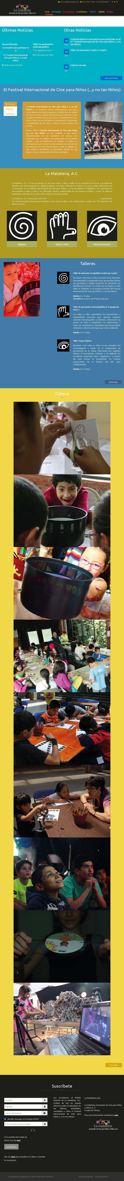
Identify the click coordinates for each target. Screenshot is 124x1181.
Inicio (47, 12)
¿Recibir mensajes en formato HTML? (21, 1119)
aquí (18, 1140)
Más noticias (111, 78)
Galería (101, 12)
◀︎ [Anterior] (88, 134)
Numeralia (10, 113)
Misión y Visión (62, 244)
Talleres (92, 12)
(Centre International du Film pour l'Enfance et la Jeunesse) (74, 198)
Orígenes (9, 109)
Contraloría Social (101, 1177)
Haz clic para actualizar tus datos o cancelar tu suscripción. (24, 1158)
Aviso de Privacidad (86, 1177)
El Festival (56, 12)
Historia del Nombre (102, 244)
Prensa (110, 12)
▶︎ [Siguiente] (120, 134)
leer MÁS (113, 382)
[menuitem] (47, 11)
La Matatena (82, 12)
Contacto (49, 14)
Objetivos (22, 244)
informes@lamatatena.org (68, 2)
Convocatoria (68, 12)
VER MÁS (114, 1065)
